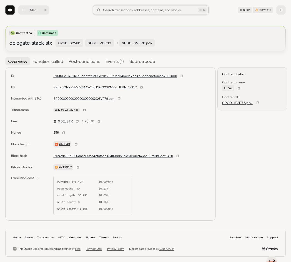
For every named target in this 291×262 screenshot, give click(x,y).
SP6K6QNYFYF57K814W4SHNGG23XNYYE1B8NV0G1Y (95, 87)
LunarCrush (166, 248)
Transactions (45, 237)
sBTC (61, 237)
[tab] (17, 61)
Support (272, 237)
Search (117, 237)
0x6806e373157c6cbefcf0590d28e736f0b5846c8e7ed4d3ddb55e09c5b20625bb (115, 76)
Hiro (77, 248)
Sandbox (235, 237)
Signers (90, 237)
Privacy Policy (115, 248)
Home (17, 237)
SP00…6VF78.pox (237, 102)
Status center (254, 237)
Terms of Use (94, 248)
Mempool (75, 237)
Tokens (104, 237)
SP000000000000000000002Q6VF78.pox (83, 99)
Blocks (29, 237)
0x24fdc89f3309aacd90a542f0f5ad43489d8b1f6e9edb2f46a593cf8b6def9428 (113, 156)
